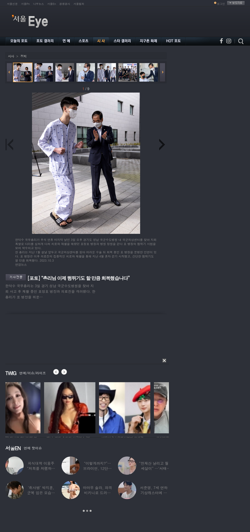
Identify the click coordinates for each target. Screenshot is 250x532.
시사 (11, 56)
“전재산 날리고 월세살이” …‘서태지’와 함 (153, 468)
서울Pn (25, 4)
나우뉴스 (38, 4)
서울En (51, 4)
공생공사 (64, 4)
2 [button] (87, 511)
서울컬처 (78, 4)
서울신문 (12, 4)
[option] (31, 407)
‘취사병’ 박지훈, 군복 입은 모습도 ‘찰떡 (41, 492)
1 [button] (84, 511)
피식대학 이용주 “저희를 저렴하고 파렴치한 (41, 468)
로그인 (221, 4)
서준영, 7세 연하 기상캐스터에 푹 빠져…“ (153, 492)
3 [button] (91, 511)
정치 (23, 56)
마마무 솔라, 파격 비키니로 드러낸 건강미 (97, 492)
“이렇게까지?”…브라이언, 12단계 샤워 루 (97, 468)
